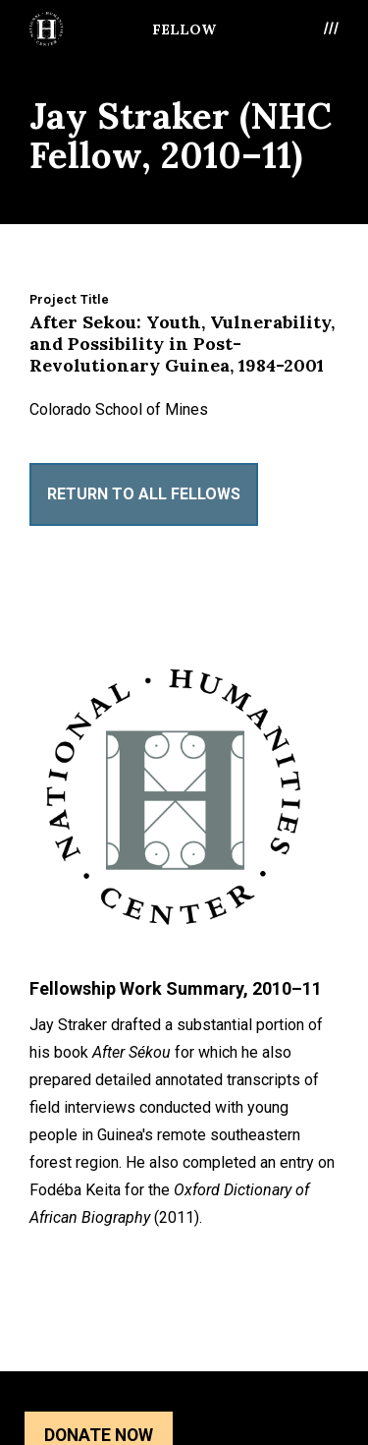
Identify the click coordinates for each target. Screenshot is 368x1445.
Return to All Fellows (143, 494)
